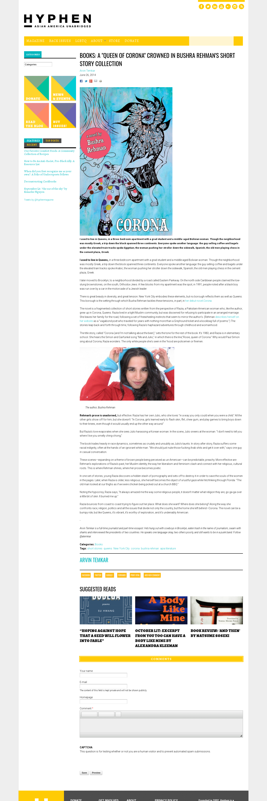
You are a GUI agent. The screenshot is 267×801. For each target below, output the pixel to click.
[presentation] (108, 761)
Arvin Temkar (94, 560)
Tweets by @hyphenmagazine (38, 200)
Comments (161, 659)
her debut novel (198, 300)
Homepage (86, 697)
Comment (86, 708)
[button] (84, 714)
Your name (86, 670)
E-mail (83, 682)
